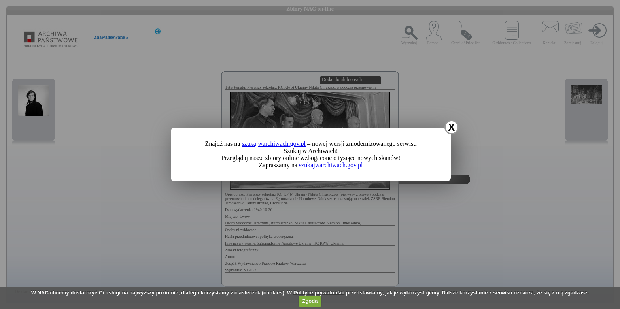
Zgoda (310, 301)
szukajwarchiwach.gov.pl (274, 143)
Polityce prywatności (318, 293)
